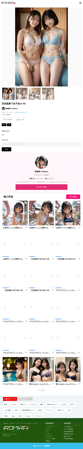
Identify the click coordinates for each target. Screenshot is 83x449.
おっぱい (28, 416)
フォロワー (49, 178)
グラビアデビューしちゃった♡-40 (66, 290)
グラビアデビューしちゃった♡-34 (66, 353)
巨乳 (20, 416)
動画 (40, 410)
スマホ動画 (7, 410)
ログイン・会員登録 (41, 446)
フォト (47, 431)
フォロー (40, 178)
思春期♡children (12, 108)
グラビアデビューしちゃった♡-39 (14, 321)
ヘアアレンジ (39, 416)
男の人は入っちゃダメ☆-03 (66, 384)
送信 (6, 149)
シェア (20, 119)
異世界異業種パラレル (28, 410)
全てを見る (73, 196)
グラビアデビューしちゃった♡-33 (14, 384)
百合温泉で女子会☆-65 (40, 290)
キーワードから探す (25, 399)
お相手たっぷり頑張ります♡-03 (40, 228)
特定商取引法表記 (68, 434)
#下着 (9, 124)
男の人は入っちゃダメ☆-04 (40, 384)
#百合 (4, 124)
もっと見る (41, 391)
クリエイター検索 (50, 438)
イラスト (47, 429)
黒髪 (41, 404)
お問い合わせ (67, 436)
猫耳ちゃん (23, 404)
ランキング (48, 434)
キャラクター (49, 436)
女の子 (72, 404)
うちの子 (63, 404)
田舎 (16, 410)
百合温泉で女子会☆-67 (66, 259)
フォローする (41, 187)
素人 (13, 416)
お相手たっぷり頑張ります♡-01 (14, 259)
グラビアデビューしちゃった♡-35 (40, 353)
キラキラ (33, 404)
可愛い (6, 416)
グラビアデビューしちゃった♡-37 (66, 321)
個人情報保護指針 (68, 431)
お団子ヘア (60, 410)
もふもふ (13, 404)
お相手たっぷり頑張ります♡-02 (66, 228)
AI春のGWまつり (52, 404)
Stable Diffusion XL (21, 112)
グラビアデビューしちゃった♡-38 (40, 321)
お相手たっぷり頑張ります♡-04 (14, 228)
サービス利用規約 (68, 429)
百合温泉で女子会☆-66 (14, 290)
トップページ (49, 426)
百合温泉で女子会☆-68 (40, 259)
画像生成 (47, 441)
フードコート (49, 410)
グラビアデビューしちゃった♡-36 (14, 353)
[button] (8, 93)
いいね (7, 119)
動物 (5, 404)
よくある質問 (67, 426)
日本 (69, 410)
